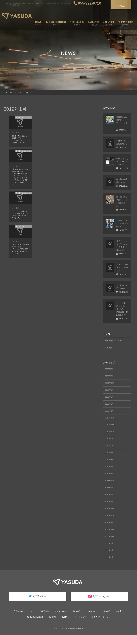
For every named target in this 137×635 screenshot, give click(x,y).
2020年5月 (109, 397)
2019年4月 (109, 467)
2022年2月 (109, 376)
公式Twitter (37, 596)
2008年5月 (109, 557)
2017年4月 (109, 487)
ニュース (32, 611)
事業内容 (45, 611)
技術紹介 (108, 347)
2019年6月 (109, 460)
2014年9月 (109, 522)
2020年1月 (109, 411)
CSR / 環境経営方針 (35, 617)
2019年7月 (109, 453)
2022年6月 (109, 369)
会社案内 (119, 611)
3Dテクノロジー (61, 611)
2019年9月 (109, 439)
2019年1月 (109, 474)
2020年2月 (109, 404)
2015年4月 (109, 494)
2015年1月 (109, 501)
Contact (121, 4)
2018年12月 (110, 480)
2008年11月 (110, 536)
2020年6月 (109, 390)
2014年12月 (110, 508)
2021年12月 (110, 383)
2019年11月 (110, 425)
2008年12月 (110, 529)
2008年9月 (109, 543)
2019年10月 (110, 432)
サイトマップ (80, 617)
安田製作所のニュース (23, 117)
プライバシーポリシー (100, 617)
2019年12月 (110, 418)
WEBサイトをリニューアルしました (122, 162)
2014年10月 (110, 515)
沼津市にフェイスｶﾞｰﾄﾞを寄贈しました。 (122, 223)
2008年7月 (109, 550)
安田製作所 (18, 611)
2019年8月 (109, 446)
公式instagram (99, 596)
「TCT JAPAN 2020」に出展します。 (122, 268)
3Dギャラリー (92, 611)
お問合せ (65, 617)
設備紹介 (107, 611)
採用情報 (53, 617)
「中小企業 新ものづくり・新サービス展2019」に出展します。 (122, 309)
